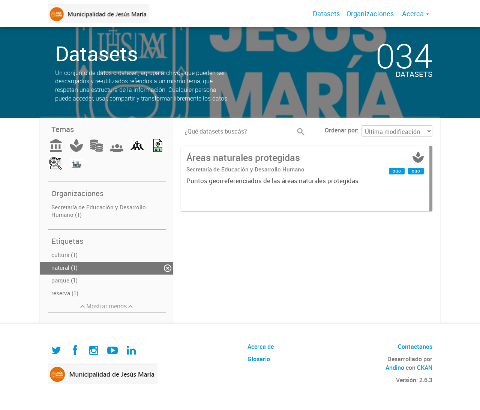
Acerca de (261, 346)
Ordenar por (341, 130)
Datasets (326, 13)
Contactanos (415, 346)
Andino (395, 367)
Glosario (259, 359)
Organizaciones (370, 13)
